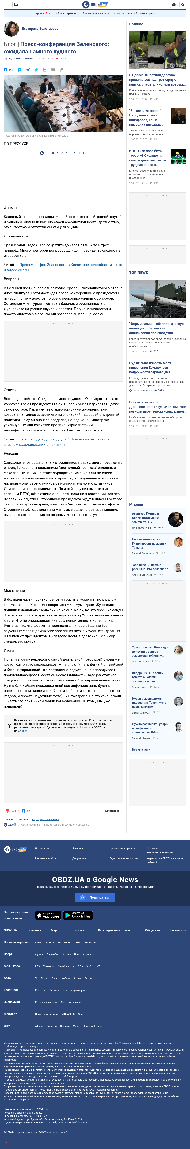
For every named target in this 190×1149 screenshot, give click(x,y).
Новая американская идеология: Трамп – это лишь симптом (149, 703)
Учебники (49, 966)
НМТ (97, 966)
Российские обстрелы (141, 13)
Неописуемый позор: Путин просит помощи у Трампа (149, 543)
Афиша (39, 1026)
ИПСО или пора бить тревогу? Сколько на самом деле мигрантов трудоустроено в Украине (148, 158)
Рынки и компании (46, 1002)
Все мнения (140, 749)
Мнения (136, 504)
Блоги (126, 930)
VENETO (119, 13)
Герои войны (43, 13)
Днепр (77, 942)
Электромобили (61, 978)
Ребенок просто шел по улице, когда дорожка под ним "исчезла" (157, 92)
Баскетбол (53, 954)
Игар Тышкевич (140, 661)
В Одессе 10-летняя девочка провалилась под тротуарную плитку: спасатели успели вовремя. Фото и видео (157, 80)
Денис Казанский (141, 528)
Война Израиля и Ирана (95, 13)
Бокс (77, 954)
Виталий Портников (143, 553)
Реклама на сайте (45, 858)
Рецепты (40, 990)
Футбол (39, 954)
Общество (152, 930)
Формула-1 (89, 954)
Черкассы (90, 942)
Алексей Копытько (142, 575)
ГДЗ (37, 966)
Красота (65, 1026)
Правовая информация (123, 848)
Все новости (177, 930)
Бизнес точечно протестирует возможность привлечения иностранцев (147, 174)
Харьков (49, 942)
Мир (54, 930)
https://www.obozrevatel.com (129, 1043)
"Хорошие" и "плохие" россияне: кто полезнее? (150, 567)
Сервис (89, 978)
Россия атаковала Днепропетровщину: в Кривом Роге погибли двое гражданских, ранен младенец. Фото (157, 407)
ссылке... (24, 730)
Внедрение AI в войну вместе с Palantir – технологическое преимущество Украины (149, 677)
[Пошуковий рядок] (183, 5)
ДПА (80, 966)
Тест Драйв (41, 978)
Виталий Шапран (141, 738)
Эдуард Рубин (139, 687)
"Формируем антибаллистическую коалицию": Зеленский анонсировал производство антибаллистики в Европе (157, 328)
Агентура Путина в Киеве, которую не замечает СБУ (145, 518)
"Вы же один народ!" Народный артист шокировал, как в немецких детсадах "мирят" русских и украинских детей (145, 118)
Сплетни (52, 1026)
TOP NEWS (138, 272)
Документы (79, 858)
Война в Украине (65, 13)
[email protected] (47, 1122)
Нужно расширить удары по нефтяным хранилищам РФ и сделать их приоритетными (150, 728)
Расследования (109, 930)
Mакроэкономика (71, 1002)
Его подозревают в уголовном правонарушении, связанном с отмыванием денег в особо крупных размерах (156, 382)
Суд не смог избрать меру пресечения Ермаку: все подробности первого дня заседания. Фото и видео (150, 368)
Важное (136, 24)
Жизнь (79, 930)
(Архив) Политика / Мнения (18, 58)
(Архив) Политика (30, 825)
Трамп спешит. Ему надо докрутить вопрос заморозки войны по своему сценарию (150, 652)
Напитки (54, 990)
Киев (38, 942)
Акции (77, 978)
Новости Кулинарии (74, 990)
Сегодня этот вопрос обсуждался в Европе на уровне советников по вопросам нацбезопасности (157, 342)
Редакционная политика (45, 819)
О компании (42, 848)
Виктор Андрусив (141, 712)
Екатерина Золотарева (40, 29)
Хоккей (67, 954)
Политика (34, 930)
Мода (76, 1026)
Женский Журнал (93, 1026)
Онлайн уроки (66, 966)
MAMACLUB (68, 1014)
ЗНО (88, 966)
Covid (81, 1014)
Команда (77, 848)
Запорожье (63, 942)
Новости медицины (46, 1014)
